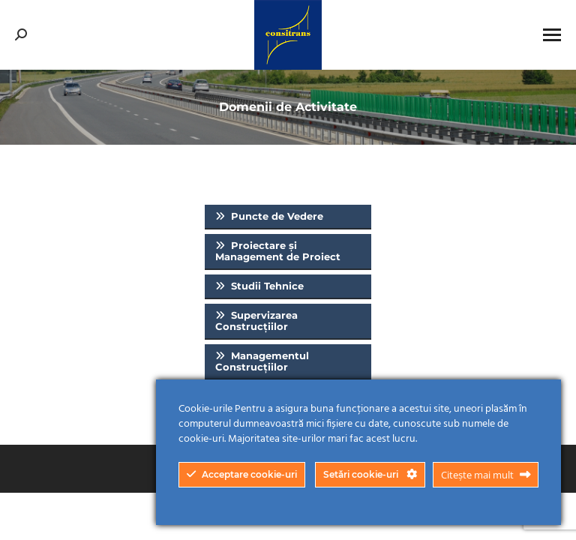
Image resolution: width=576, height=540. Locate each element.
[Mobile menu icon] (552, 35)
